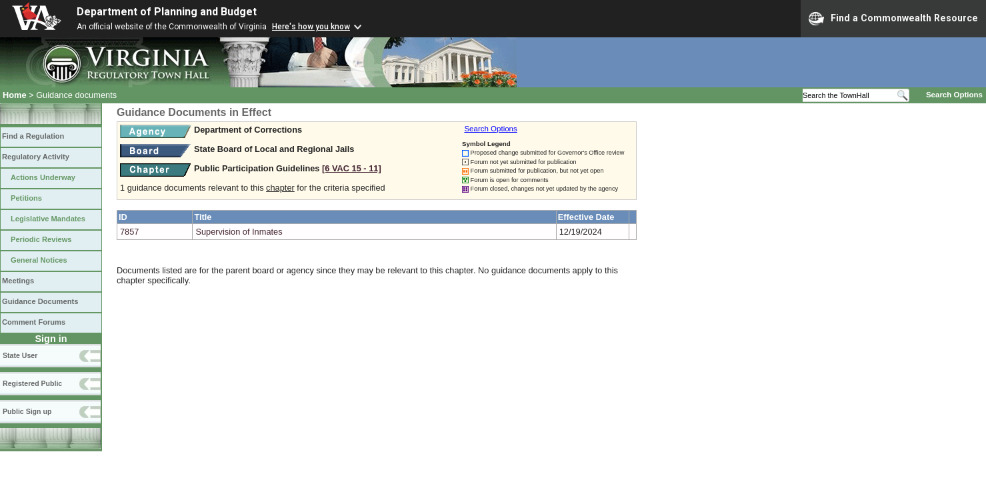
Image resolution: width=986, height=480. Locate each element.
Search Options (954, 95)
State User (20, 355)
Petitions (26, 198)
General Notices (39, 260)
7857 (129, 232)
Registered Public (32, 383)
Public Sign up (27, 411)
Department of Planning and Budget (167, 11)
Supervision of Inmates (238, 232)
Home (15, 95)
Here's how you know (311, 26)
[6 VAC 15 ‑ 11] (351, 168)
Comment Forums (33, 322)
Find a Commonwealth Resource (893, 18)
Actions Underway (43, 177)
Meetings (18, 281)
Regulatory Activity (35, 157)
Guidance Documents (40, 301)
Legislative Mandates (48, 219)
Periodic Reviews (41, 239)
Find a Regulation (33, 136)
